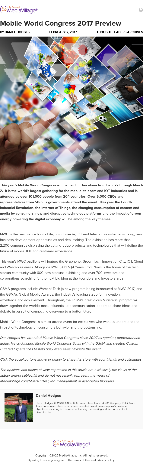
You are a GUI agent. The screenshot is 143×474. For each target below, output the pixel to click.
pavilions (33, 261)
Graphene (73, 261)
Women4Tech (49, 289)
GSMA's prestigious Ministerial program (102, 300)
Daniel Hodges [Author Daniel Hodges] (17, 32)
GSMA (5, 289)
